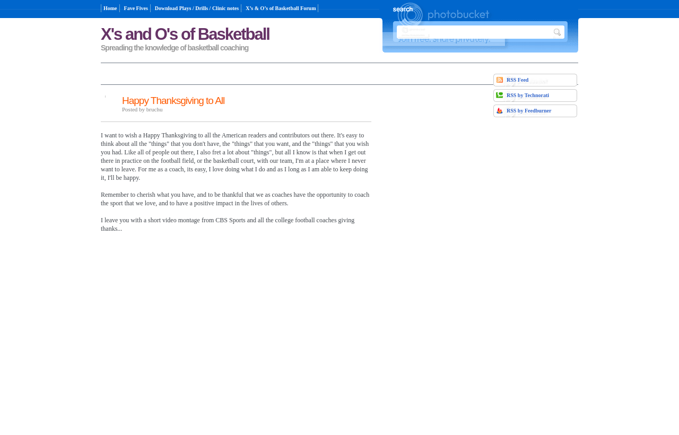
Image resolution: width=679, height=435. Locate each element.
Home (110, 8)
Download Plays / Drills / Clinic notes (197, 8)
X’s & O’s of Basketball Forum (281, 8)
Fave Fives (136, 8)
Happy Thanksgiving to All (173, 100)
